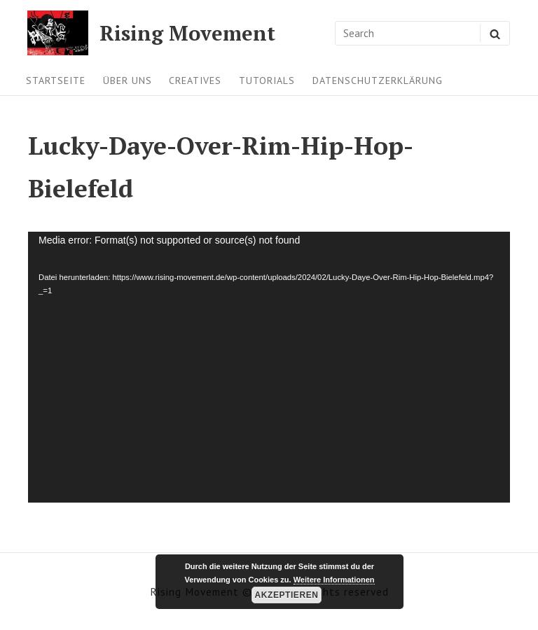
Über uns (127, 80)
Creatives (195, 80)
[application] (269, 367)
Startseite (55, 80)
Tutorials (267, 80)
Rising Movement (187, 33)
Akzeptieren (287, 595)
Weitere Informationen (334, 579)
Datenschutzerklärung (377, 80)
